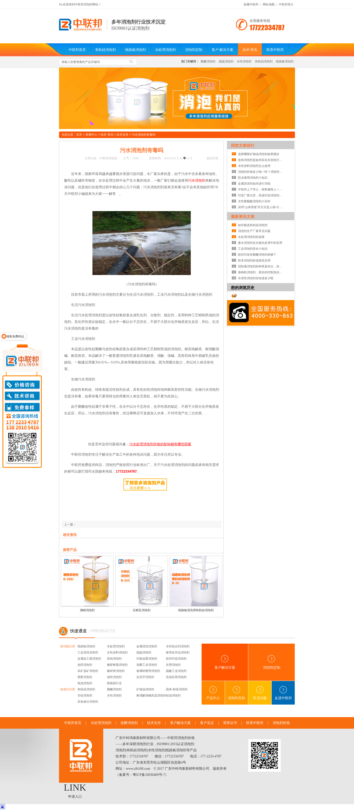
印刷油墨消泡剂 (146, 658)
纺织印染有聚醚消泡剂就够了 (257, 254)
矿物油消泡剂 (145, 689)
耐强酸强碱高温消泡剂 (151, 695)
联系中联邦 (275, 50)
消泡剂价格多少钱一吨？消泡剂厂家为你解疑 (261, 172)
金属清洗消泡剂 (146, 646)
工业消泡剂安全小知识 (252, 248)
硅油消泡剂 (173, 695)
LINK (75, 787)
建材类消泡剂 (116, 671)
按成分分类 (67, 689)
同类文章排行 (242, 146)
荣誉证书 (230, 723)
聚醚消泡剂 (208, 61)
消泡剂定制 (193, 50)
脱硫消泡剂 (226, 61)
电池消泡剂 (84, 683)
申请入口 (75, 796)
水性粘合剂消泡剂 (178, 646)
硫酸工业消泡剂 (176, 671)
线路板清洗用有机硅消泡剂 (196, 610)
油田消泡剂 (84, 664)
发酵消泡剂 (129, 723)
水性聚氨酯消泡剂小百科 (254, 201)
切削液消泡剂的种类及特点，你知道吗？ (261, 266)
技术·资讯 (250, 50)
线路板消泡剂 (135, 50)
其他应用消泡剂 (176, 677)
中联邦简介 (286, 4)
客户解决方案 (225, 662)
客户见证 (207, 723)
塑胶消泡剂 (84, 677)
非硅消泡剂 (84, 695)
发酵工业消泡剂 (146, 664)
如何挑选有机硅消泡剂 (252, 225)
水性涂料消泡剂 (117, 652)
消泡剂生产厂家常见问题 (254, 231)
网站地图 (269, 4)
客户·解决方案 (222, 50)
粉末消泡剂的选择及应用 (254, 260)
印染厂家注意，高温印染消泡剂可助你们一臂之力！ (261, 195)
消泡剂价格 (281, 723)
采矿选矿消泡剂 (87, 671)
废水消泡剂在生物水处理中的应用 (260, 243)
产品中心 (213, 693)
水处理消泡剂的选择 (251, 237)
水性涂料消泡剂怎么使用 (254, 166)
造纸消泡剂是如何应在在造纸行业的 (261, 160)
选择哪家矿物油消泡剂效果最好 (258, 154)
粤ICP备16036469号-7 (149, 775)
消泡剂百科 (236, 693)
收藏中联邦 (251, 4)
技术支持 (122, 134)
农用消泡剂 (173, 664)
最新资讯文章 (242, 217)
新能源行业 (114, 683)
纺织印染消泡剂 (176, 658)
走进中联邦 (283, 693)
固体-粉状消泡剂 (177, 689)
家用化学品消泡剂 (178, 652)
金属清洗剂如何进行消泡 (254, 183)
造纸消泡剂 (114, 658)
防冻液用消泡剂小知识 (252, 177)
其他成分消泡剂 (87, 701)
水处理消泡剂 (165, 50)
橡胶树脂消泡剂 (117, 664)
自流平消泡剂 (145, 677)
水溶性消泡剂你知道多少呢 (255, 278)
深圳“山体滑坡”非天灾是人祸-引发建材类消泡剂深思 (261, 207)
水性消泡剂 (244, 61)
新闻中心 (91, 134)
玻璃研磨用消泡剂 (148, 671)
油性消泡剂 (114, 677)
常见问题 (260, 693)
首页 (79, 134)
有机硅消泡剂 (105, 50)
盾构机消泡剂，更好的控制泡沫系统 (261, 272)
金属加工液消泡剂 (89, 658)
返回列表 (212, 158)
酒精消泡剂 (87, 610)
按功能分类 (67, 646)
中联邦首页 (77, 50)
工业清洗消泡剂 (87, 652)
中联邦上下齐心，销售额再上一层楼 (261, 189)
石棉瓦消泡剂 (141, 610)
